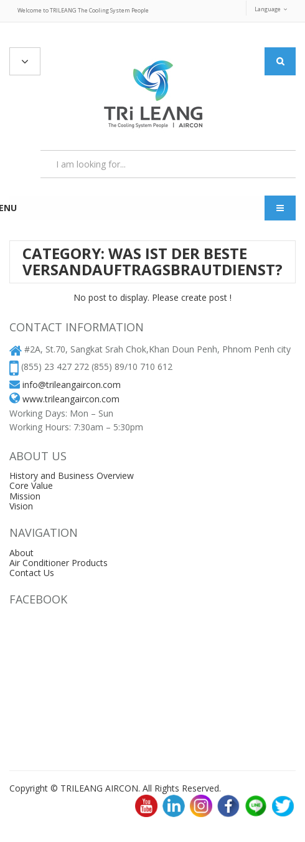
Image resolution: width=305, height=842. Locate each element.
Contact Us (31, 573)
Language (268, 9)
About (21, 553)
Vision (21, 506)
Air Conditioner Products (58, 563)
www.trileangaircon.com (71, 399)
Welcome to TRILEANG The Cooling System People (83, 10)
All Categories (25, 62)
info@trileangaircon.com (71, 384)
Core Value (31, 485)
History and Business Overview (71, 475)
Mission (24, 496)
